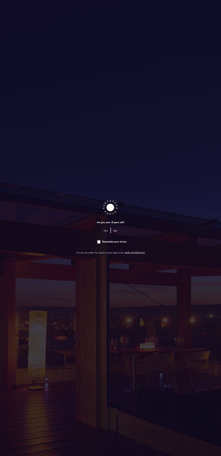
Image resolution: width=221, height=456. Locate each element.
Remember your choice (114, 241)
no (115, 230)
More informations (135, 253)
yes (106, 230)
